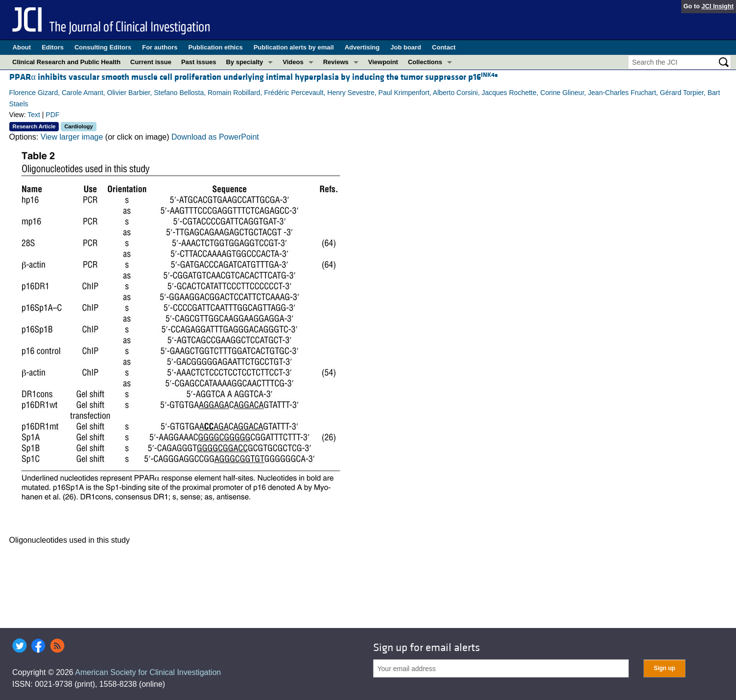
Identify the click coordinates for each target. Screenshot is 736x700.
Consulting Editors (102, 47)
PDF (52, 115)
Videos (293, 62)
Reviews (336, 62)
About (22, 47)
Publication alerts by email (294, 47)
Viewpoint (383, 62)
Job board (405, 47)
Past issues (198, 62)
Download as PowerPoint (215, 137)
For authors (159, 47)
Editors (53, 47)
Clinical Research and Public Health (66, 62)
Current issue (150, 62)
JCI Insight (718, 6)
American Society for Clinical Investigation (148, 672)
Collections (425, 62)
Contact (443, 47)
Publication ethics (215, 47)
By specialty (244, 62)
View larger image (72, 137)
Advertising (362, 47)
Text (33, 115)
